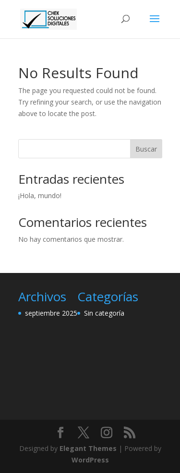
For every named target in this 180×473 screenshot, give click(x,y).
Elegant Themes (88, 448)
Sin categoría (104, 313)
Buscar (146, 149)
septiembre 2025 (51, 313)
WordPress (90, 459)
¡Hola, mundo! (39, 195)
